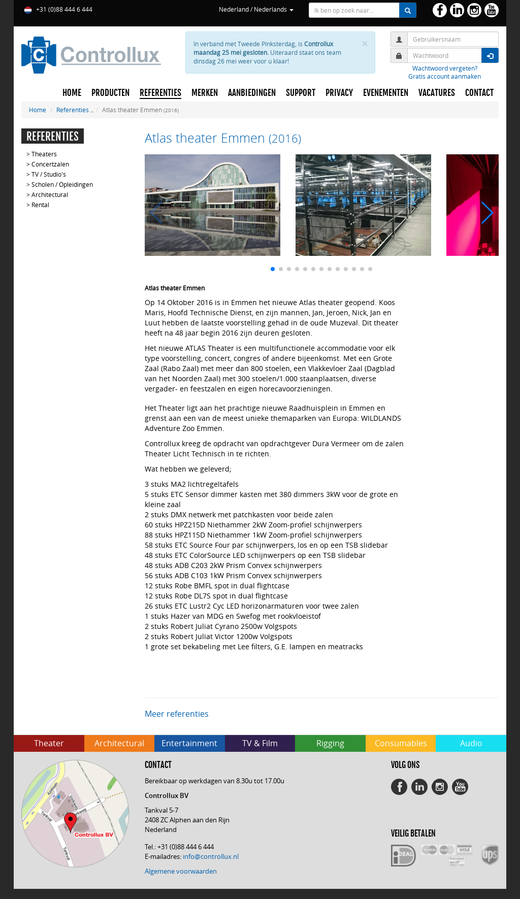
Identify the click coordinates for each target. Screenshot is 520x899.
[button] (273, 269)
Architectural (49, 194)
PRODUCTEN (110, 93)
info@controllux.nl (211, 856)
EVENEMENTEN (385, 93)
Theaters (44, 154)
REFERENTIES (160, 93)
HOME (71, 93)
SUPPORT (300, 93)
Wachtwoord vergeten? (444, 68)
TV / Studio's (48, 174)
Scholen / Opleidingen (62, 184)
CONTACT (479, 93)
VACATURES (436, 93)
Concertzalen (50, 164)
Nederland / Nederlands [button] (256, 9)
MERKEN (204, 93)
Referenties (72, 110)
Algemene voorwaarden (181, 871)
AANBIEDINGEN (252, 93)
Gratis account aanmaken (444, 76)
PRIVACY (339, 93)
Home (37, 110)
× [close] (365, 44)
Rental (40, 205)
